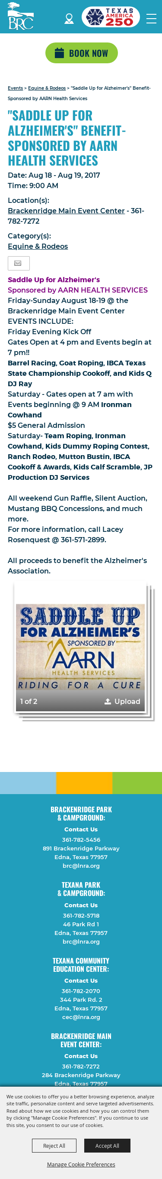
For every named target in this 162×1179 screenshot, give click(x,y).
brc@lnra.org (81, 865)
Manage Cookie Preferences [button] (81, 1164)
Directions (69, 17)
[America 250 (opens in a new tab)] (114, 17)
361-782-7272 (81, 1066)
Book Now (88, 52)
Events (15, 88)
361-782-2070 (81, 990)
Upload (127, 701)
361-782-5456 (81, 839)
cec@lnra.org (81, 1016)
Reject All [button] (54, 1145)
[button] (80, 647)
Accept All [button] (107, 1145)
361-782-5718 (81, 915)
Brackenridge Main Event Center (66, 211)
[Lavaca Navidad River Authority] (20, 16)
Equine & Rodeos (47, 88)
